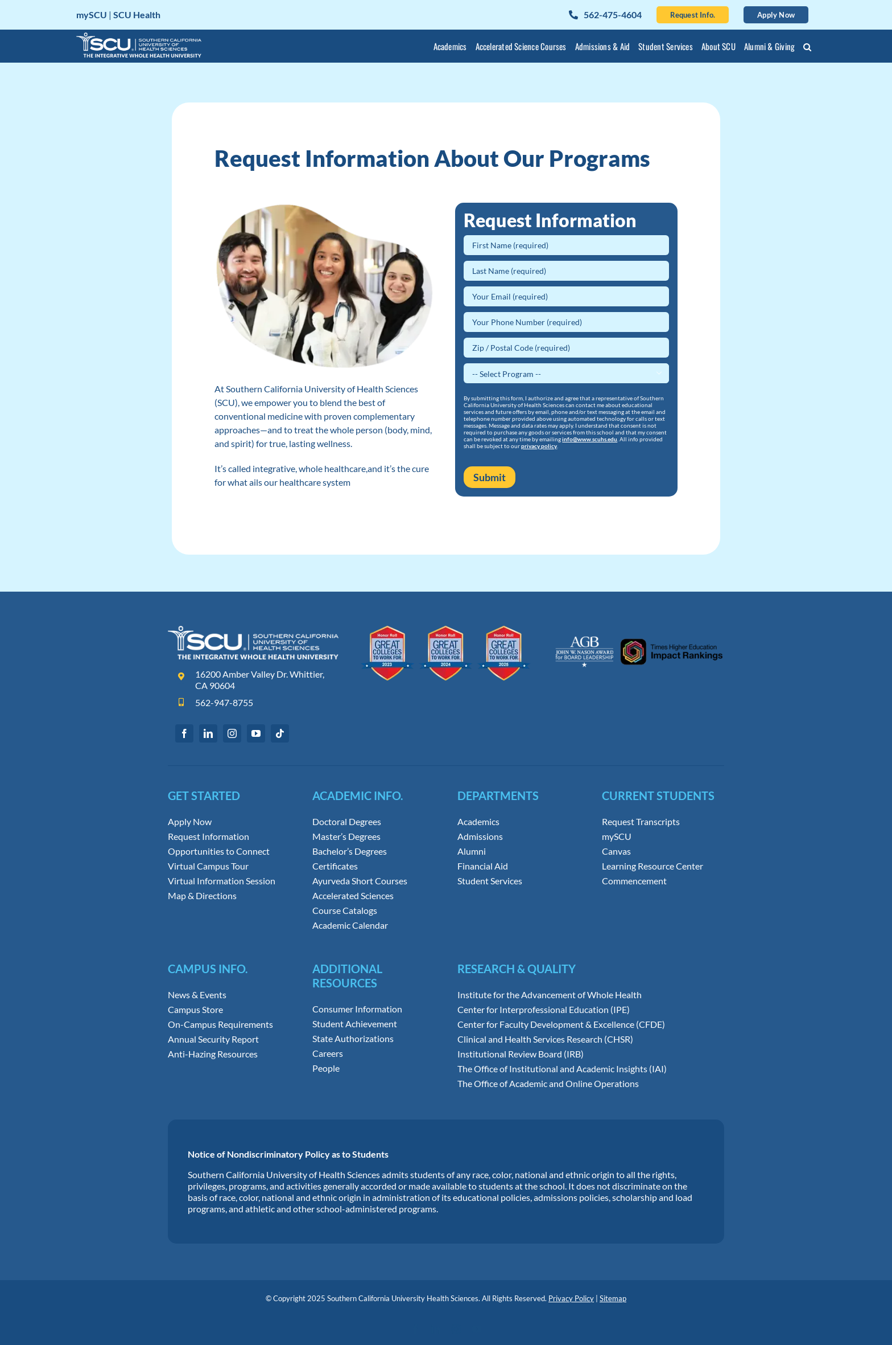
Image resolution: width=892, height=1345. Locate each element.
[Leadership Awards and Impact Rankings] (639, 630)
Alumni (471, 851)
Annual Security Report (213, 1039)
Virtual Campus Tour (208, 866)
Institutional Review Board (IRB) (520, 1054)
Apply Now (190, 821)
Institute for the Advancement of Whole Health (549, 994)
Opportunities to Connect (219, 851)
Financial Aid (482, 866)
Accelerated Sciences (353, 895)
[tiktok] (280, 733)
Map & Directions (202, 895)
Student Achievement (354, 1023)
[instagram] (232, 733)
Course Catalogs (344, 910)
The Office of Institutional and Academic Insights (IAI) (562, 1068)
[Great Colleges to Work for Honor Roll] (446, 630)
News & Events (197, 994)
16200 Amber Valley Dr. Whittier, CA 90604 (259, 680)
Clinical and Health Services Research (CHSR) (545, 1039)
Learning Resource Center (652, 866)
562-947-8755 (224, 702)
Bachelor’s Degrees (349, 851)
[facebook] (184, 733)
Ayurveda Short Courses (359, 880)
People (326, 1068)
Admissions (480, 836)
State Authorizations (353, 1038)
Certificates (335, 866)
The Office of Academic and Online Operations (548, 1083)
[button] (807, 48)
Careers (327, 1053)
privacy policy (539, 445)
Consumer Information (357, 1009)
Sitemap (613, 1298)
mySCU (616, 836)
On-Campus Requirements (220, 1024)
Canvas (616, 851)
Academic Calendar (350, 925)
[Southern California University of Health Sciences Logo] (253, 630)
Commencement (634, 880)
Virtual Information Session (221, 880)
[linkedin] (208, 733)
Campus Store (195, 1009)
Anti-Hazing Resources (213, 1054)
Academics (478, 821)
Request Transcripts (641, 821)
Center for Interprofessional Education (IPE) (543, 1009)
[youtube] (256, 733)
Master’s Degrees (346, 836)
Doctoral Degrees (346, 821)
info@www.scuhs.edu (589, 439)
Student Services (489, 880)
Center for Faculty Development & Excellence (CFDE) (561, 1024)
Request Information (208, 836)
